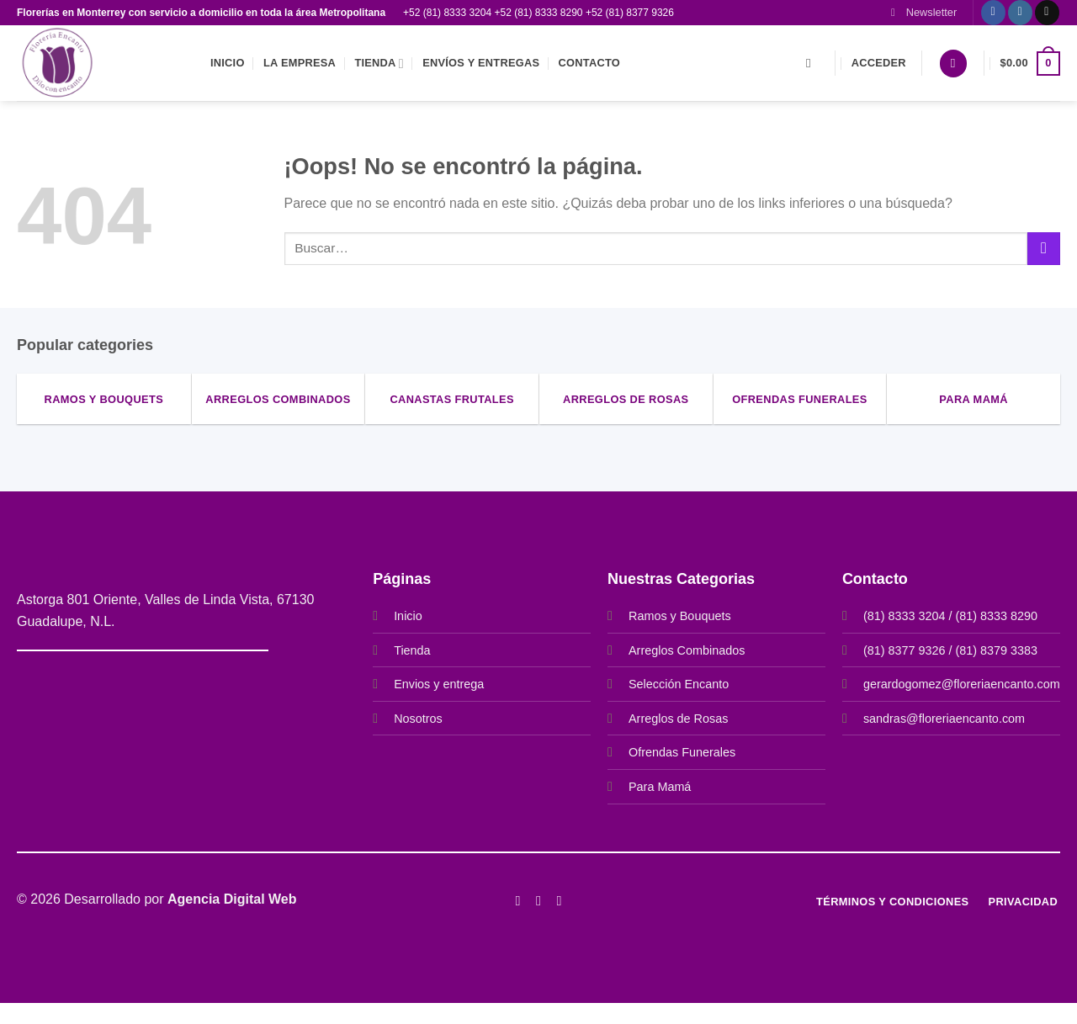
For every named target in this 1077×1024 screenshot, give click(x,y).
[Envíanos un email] (1047, 12)
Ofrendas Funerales (682, 752)
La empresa (299, 62)
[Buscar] (812, 63)
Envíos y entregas (480, 62)
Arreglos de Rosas (678, 718)
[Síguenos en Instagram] (1020, 12)
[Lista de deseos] (953, 63)
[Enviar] (1043, 248)
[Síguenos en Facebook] (993, 12)
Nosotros (418, 718)
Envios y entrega (439, 684)
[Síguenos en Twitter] (558, 900)
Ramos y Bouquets (680, 616)
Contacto (589, 62)
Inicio (227, 62)
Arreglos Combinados (687, 650)
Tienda (378, 64)
